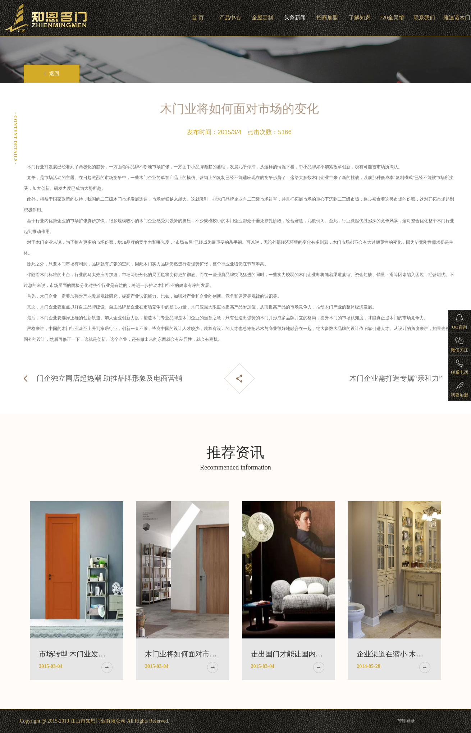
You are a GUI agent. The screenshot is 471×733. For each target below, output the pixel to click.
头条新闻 (295, 17)
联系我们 (424, 17)
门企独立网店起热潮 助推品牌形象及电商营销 (109, 378)
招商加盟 (327, 17)
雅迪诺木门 (456, 17)
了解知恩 (359, 17)
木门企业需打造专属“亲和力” (395, 378)
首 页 (198, 17)
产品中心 (230, 17)
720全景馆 (392, 17)
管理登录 (406, 721)
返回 (51, 73)
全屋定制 (262, 17)
